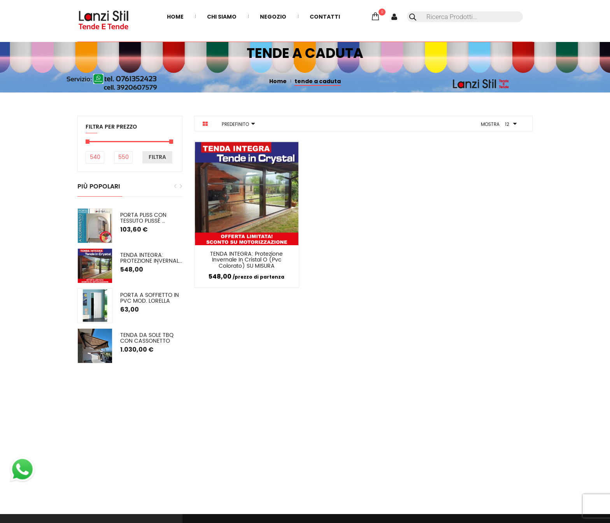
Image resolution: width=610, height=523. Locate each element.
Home (278, 81)
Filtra (157, 157)
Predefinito (235, 124)
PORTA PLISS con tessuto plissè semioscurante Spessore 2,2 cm (144, 218)
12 (507, 124)
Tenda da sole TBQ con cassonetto (147, 338)
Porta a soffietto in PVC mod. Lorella (150, 298)
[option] (129, 285)
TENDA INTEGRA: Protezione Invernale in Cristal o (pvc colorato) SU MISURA (151, 258)
